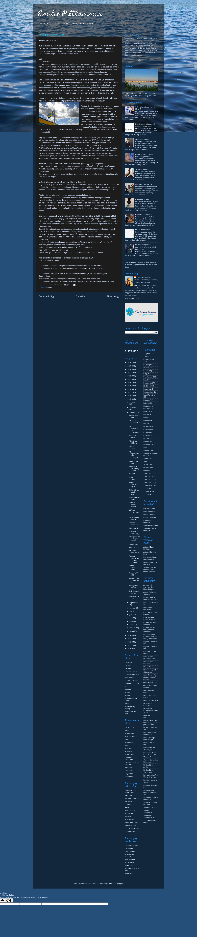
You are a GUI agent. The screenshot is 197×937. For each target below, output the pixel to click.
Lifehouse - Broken (150, 700)
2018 (130, 389)
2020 (130, 382)
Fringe (127, 695)
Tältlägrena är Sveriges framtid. (134, 539)
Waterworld (129, 742)
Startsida (80, 296)
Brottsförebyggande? (143, 245)
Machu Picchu (130, 810)
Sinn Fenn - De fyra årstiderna (150, 798)
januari (132, 631)
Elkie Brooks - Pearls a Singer (149, 618)
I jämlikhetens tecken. (134, 498)
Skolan (146, 441)
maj (131, 618)
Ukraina (146, 467)
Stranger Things (131, 671)
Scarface (128, 751)
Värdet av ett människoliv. (134, 580)
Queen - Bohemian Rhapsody (150, 761)
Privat (145, 432)
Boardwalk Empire (132, 674)
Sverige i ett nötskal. (133, 587)
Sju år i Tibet (129, 727)
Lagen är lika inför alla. (134, 518)
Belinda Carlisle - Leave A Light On (149, 598)
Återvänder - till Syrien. (133, 442)
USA (145, 470)
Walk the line (130, 736)
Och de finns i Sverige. (143, 184)
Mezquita (128, 795)
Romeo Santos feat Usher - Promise (150, 776)
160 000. (132, 474)
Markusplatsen (130, 859)
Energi (145, 371)
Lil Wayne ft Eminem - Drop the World (150, 710)
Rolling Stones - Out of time (149, 771)
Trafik (145, 461)
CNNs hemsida (149, 511)
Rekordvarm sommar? (143, 214)
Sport (145, 447)
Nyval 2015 (147, 426)
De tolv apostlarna (132, 828)
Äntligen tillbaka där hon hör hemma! (134, 559)
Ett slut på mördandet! (134, 422)
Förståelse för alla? (134, 437)
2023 (130, 372)
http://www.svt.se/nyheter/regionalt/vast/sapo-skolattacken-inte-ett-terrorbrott (70, 266)
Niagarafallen (130, 819)
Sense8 (128, 668)
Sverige (146, 450)
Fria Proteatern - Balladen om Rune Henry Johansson (150, 636)
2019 (130, 386)
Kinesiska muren (131, 873)
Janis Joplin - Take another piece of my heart (150, 677)
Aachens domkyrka (132, 798)
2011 (130, 645)
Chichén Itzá (129, 804)
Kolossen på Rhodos (129, 855)
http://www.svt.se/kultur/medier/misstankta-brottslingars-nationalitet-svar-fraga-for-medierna (76, 281)
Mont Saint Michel (131, 825)
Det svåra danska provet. (133, 505)
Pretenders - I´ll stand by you (149, 749)
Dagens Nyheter (149, 514)
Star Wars (128, 748)
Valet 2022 (147, 479)
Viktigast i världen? (142, 169)
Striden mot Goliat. (133, 462)
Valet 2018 (147, 476)
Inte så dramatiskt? (142, 230)
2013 (130, 639)
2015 (130, 399)
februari (133, 628)
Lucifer (127, 665)
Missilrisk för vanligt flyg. (134, 532)
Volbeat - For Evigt (150, 807)
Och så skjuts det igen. (134, 592)
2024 (130, 369)
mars (132, 625)
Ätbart (145, 494)
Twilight (128, 745)
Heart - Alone (148, 667)
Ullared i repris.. (132, 447)
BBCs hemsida (149, 508)
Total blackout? (133, 478)
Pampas (128, 816)
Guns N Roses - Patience (149, 663)
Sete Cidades (130, 851)
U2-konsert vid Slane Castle (130, 791)
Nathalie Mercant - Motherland (150, 734)
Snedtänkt (147, 444)
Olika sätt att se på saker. (134, 492)
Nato (145, 423)
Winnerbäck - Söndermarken (149, 816)
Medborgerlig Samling (148, 407)
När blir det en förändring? (145, 124)
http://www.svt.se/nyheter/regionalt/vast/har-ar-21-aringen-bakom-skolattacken (71, 268)
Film (145, 380)
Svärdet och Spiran (132, 683)
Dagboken (129, 774)
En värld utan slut (131, 680)
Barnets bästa (148, 360)
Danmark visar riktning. (133, 568)
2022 (130, 376)
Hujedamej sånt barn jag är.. (133, 485)
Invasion (128, 689)
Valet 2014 (147, 473)
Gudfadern (129, 771)
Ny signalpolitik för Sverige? (134, 455)
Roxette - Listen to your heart (150, 781)
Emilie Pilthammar (70, 14)
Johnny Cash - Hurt (150, 682)
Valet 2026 (147, 482)
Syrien (145, 458)
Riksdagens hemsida (147, 521)
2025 (130, 366)
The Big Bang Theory (130, 707)
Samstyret (147, 438)
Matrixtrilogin (130, 754)
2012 (130, 642)
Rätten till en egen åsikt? (144, 154)
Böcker (146, 365)
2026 (130, 362)
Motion (146, 417)
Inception (128, 768)
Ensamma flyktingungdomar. (134, 468)
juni (131, 615)
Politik (145, 429)
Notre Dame (129, 862)
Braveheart (129, 777)
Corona (146, 368)
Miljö (145, 414)
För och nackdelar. (134, 524)
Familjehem (147, 377)
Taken (127, 703)
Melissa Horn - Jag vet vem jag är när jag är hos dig (150, 722)
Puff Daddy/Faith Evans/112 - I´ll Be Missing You (150, 755)
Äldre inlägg (113, 296)
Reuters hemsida (149, 517)
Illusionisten (129, 733)
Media (145, 411)
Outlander (128, 662)
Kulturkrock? (134, 547)
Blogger (120, 883)
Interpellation (148, 392)
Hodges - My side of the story (150, 671)
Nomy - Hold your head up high (150, 739)
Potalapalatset (130, 831)
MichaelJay (104, 883)
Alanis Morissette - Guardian (150, 593)
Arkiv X (127, 692)
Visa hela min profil (132, 298)
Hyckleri (146, 386)
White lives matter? (142, 139)
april (131, 621)
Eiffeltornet (129, 865)
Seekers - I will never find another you (150, 792)
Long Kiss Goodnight (129, 758)
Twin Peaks (129, 677)
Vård (145, 488)
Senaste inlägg (47, 296)
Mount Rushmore (131, 822)
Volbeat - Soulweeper (147, 811)
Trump (145, 464)
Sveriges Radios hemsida (149, 529)
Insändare (147, 389)
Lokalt (145, 403)
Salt (126, 739)
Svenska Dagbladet (150, 525)
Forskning (147, 383)
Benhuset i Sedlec (132, 845)
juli (131, 611)
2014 (130, 635)
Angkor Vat (129, 813)
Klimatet (146, 400)
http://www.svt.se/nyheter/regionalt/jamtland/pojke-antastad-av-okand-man (69, 279)
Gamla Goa (129, 848)
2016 (130, 396)
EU (144, 374)
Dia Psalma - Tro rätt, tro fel (149, 608)
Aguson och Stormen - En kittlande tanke (148, 587)
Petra (127, 807)
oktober (133, 413)
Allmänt (49, 288)
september (134, 603)
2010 (130, 649)
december (133, 402)
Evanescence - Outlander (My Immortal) (149, 629)
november (133, 407)
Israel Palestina (149, 395)
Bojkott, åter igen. (133, 417)
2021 (130, 379)
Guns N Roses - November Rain (149, 658)
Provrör (146, 435)
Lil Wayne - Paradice (147, 704)
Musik (145, 420)
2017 (130, 392)
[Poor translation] (9, 900)
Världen (146, 491)
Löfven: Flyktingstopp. (134, 512)
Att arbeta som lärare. (134, 552)
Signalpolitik (133, 528)
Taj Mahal (128, 801)
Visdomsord (147, 485)
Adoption (146, 354)
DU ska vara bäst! (142, 199)
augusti (132, 608)
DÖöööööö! (133, 544)
